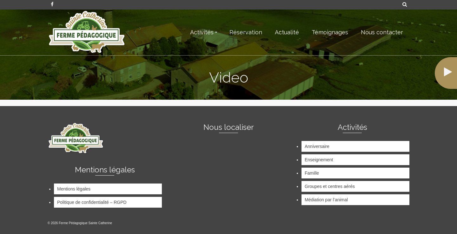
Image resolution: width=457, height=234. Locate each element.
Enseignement (319, 159)
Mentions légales (73, 188)
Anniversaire (317, 146)
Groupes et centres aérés (330, 186)
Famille (312, 173)
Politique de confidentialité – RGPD (92, 202)
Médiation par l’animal (326, 199)
